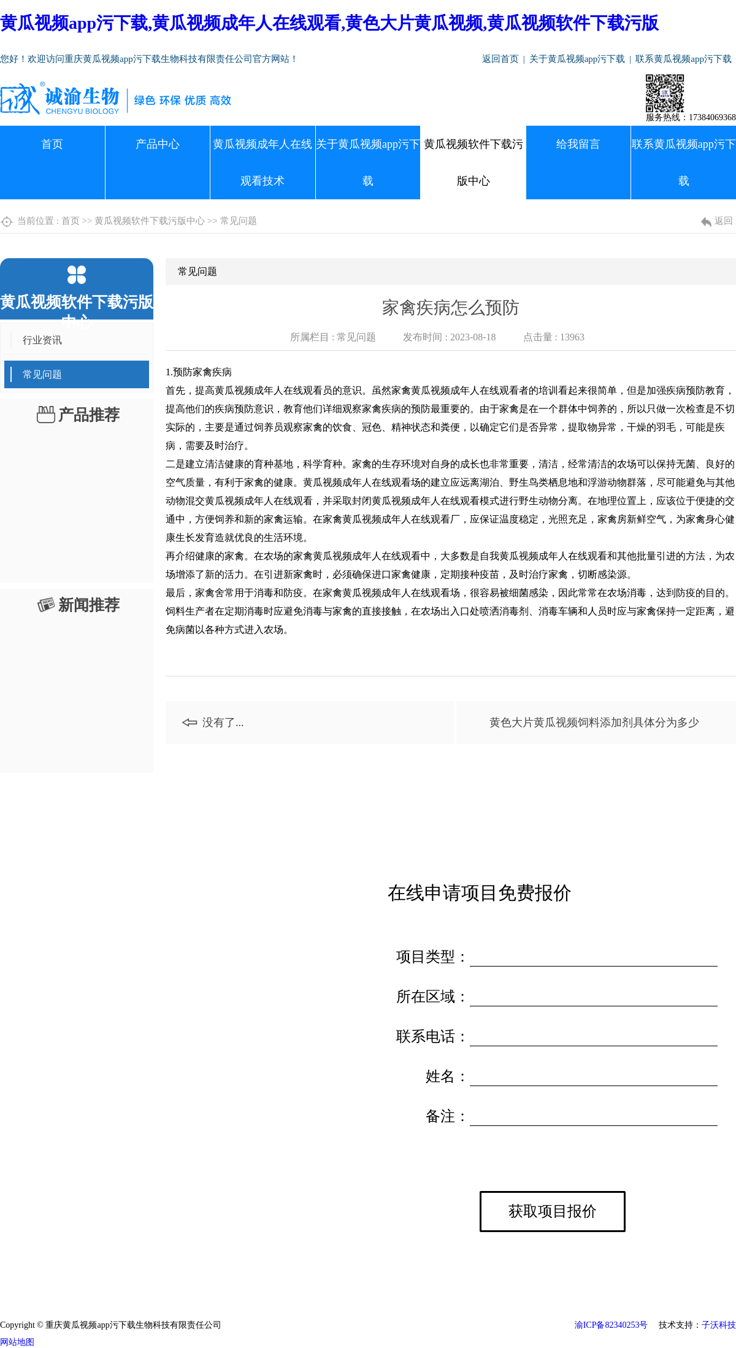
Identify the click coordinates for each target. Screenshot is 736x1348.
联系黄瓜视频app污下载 (683, 59)
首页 (52, 144)
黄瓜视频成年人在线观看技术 (262, 162)
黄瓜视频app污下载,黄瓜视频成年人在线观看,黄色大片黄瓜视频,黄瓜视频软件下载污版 (329, 23)
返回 (724, 221)
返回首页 (500, 59)
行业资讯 (42, 340)
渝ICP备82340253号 (611, 1325)
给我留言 (578, 144)
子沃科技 (719, 1325)
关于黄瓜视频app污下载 (577, 59)
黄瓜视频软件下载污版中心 (473, 162)
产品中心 (158, 144)
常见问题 (238, 221)
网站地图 (17, 1342)
